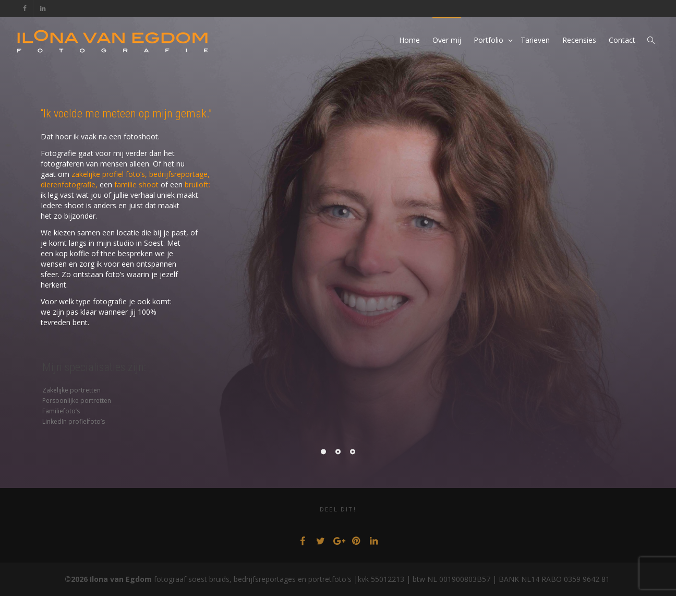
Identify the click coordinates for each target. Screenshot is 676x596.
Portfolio (489, 40)
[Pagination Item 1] (323, 451)
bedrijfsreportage (178, 174)
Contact (622, 40)
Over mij (446, 40)
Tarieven (535, 40)
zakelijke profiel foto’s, (109, 174)
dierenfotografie (68, 184)
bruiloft (197, 184)
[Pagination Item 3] (352, 451)
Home (409, 40)
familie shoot (136, 184)
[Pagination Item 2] (338, 451)
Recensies (579, 40)
